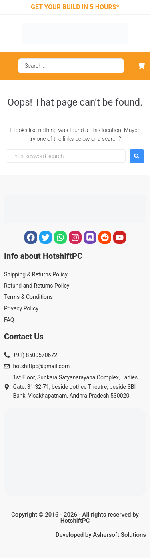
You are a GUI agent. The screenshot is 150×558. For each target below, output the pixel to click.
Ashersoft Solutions (119, 534)
